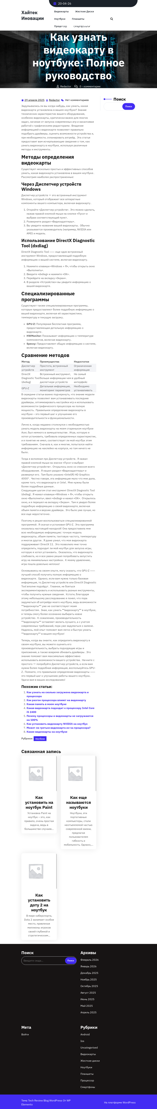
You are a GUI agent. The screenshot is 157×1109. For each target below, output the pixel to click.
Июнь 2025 (87, 999)
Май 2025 (86, 1005)
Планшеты (78, 19)
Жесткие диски (84, 11)
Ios (82, 1041)
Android (85, 1034)
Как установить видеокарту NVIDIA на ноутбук (57, 723)
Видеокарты (61, 11)
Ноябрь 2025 (88, 979)
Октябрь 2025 (89, 986)
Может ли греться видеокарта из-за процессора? (58, 727)
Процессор (87, 1080)
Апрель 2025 (88, 1012)
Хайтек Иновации (32, 15)
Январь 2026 (88, 966)
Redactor (54, 100)
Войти (25, 1034)
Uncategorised (89, 1047)
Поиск (119, 99)
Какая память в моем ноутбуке (47, 704)
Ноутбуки (59, 19)
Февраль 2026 (89, 959)
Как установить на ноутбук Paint (39, 802)
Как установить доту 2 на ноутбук (39, 902)
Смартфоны (87, 1087)
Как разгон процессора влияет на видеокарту (56, 700)
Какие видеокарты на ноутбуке (47, 731)
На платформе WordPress (120, 1102)
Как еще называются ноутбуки (78, 802)
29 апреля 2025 (34, 100)
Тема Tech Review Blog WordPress (42, 1100)
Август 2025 (88, 992)
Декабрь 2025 (89, 973)
